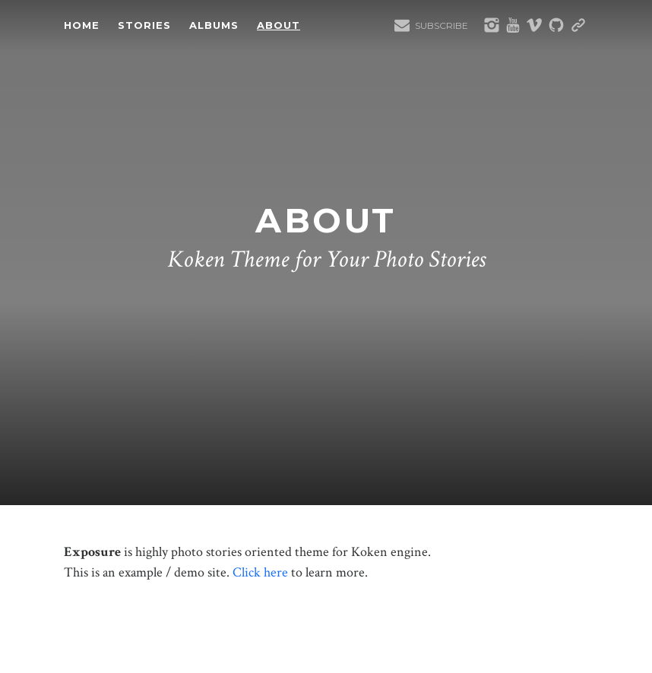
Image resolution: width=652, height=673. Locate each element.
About (278, 25)
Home (82, 25)
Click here (260, 572)
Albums (214, 25)
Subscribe (441, 25)
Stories (144, 25)
